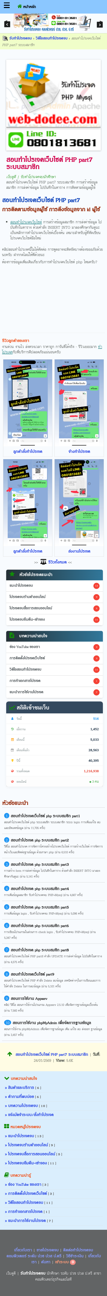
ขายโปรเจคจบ (48, 1250)
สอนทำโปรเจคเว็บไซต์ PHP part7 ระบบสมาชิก (47, 1054)
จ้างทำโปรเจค (79, 451)
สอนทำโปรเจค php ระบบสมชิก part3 (40, 864)
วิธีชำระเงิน (75, 1256)
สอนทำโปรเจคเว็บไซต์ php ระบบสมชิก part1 (45, 816)
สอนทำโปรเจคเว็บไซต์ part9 (32, 974)
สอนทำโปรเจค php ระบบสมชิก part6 (40, 926)
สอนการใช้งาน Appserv (29, 998)
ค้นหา (45, 1262)
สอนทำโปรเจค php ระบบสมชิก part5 (40, 907)
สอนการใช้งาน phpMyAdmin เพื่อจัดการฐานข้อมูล (52, 1023)
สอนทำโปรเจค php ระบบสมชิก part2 (40, 840)
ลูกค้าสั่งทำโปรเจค (27, 451)
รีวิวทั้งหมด (52, 562)
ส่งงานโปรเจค (79, 551)
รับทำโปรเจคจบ (17, 38)
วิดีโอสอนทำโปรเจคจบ (51, 38)
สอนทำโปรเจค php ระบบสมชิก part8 (40, 950)
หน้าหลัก (27, 6)
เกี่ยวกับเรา (23, 1250)
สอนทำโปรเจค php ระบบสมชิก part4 (40, 889)
